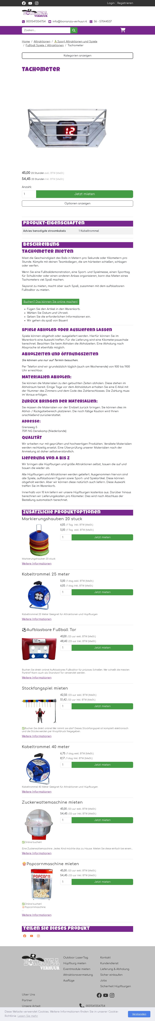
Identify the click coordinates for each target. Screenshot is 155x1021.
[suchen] (74, 30)
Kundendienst (109, 963)
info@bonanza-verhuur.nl (67, 21)
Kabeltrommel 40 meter (46, 747)
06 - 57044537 (100, 21)
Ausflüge (68, 980)
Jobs (103, 980)
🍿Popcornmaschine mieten (50, 864)
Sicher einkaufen (111, 974)
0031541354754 (34, 21)
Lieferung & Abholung (114, 969)
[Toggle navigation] (130, 30)
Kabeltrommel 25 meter (46, 574)
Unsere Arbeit (31, 1006)
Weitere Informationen (36, 563)
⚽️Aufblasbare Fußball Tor (49, 630)
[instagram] (37, 3)
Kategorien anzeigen (77, 55)
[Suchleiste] (46, 30)
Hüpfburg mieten (74, 963)
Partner (27, 1000)
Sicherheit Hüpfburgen (115, 986)
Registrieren (125, 3)
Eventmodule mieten (76, 969)
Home (26, 41)
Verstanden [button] (139, 1014)
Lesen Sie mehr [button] (28, 1016)
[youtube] (30, 3)
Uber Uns (28, 994)
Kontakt (105, 957)
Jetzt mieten (84, 194)
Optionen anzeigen (77, 203)
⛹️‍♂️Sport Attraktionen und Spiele (75, 41)
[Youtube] (31, 936)
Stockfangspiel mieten (45, 688)
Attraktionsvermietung (78, 974)
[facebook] (24, 3)
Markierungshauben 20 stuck (52, 519)
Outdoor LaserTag (75, 957)
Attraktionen (42, 41)
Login (111, 3)
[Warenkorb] (122, 30)
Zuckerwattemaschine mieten (52, 802)
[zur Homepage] (34, 12)
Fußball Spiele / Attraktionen (45, 45)
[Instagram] (38, 936)
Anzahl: (27, 187)
